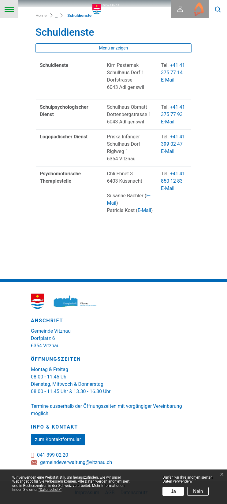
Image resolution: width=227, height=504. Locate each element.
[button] (218, 9)
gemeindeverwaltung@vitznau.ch (76, 462)
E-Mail (167, 80)
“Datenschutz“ (50, 490)
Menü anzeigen (113, 48)
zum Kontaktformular (58, 439)
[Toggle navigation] (9, 9)
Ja (173, 491)
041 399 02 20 (52, 455)
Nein (198, 491)
